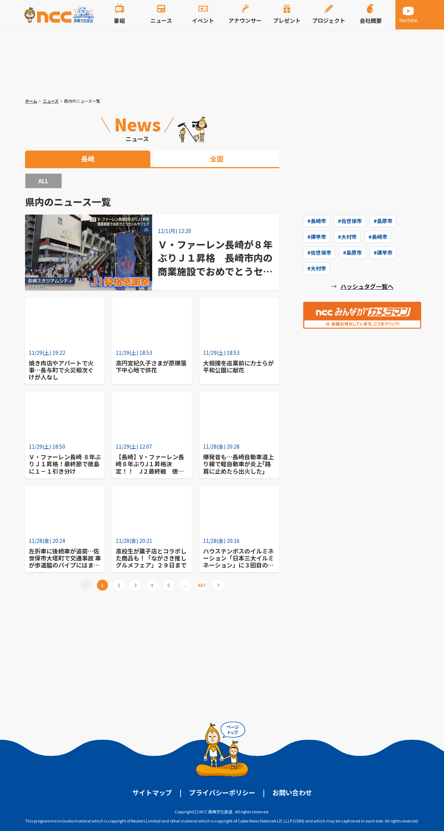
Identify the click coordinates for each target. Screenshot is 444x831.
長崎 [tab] (87, 158)
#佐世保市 (350, 220)
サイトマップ (152, 792)
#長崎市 (316, 220)
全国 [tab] (216, 158)
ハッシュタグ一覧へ (367, 286)
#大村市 (347, 236)
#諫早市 (316, 236)
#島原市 (383, 220)
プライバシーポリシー (222, 792)
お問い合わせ (292, 792)
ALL (43, 180)
